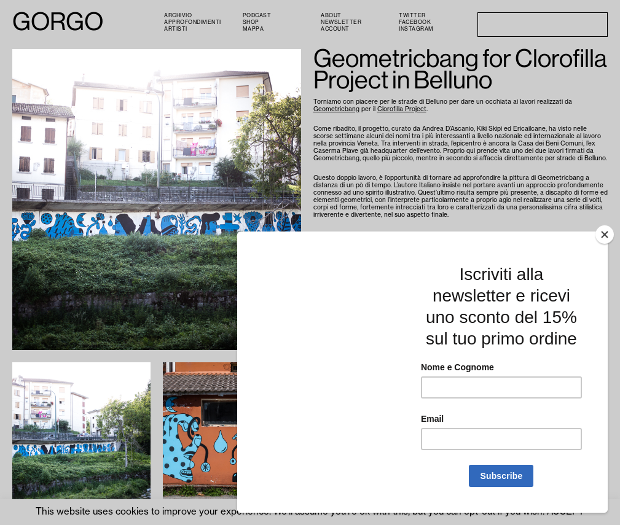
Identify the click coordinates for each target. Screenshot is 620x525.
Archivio (178, 15)
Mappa (253, 29)
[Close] (604, 234)
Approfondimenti (192, 22)
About (331, 15)
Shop (251, 22)
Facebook (415, 22)
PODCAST (257, 15)
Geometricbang (336, 109)
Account (335, 29)
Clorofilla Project (401, 109)
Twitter (412, 15)
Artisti (175, 29)
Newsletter (341, 22)
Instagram (416, 29)
